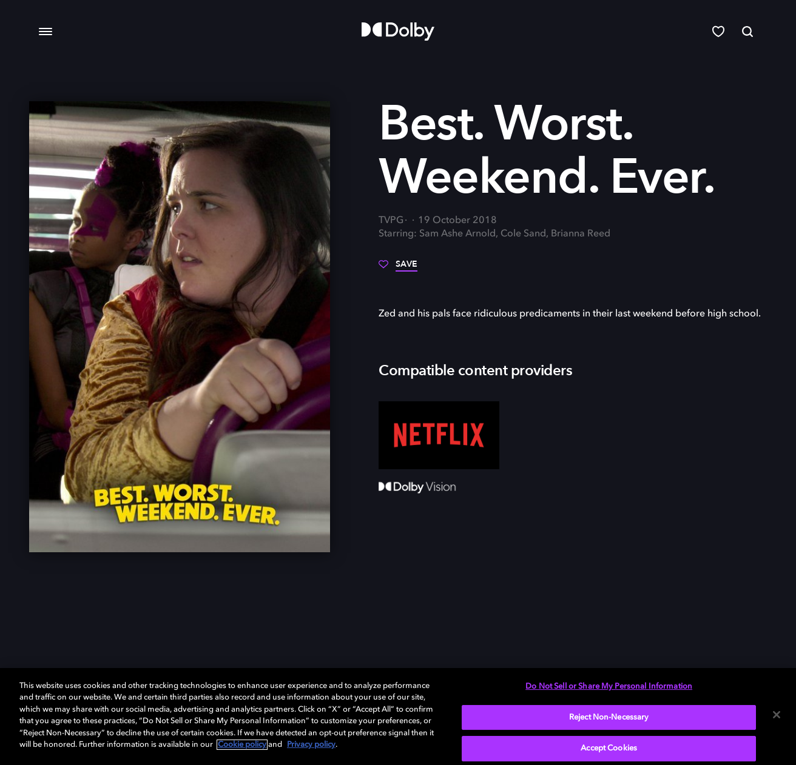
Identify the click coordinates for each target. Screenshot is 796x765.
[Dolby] (398, 31)
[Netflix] (439, 435)
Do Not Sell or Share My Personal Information (608, 686)
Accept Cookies (609, 748)
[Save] (398, 268)
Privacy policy (311, 745)
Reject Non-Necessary (609, 717)
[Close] (776, 714)
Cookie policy (242, 745)
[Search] (747, 31)
